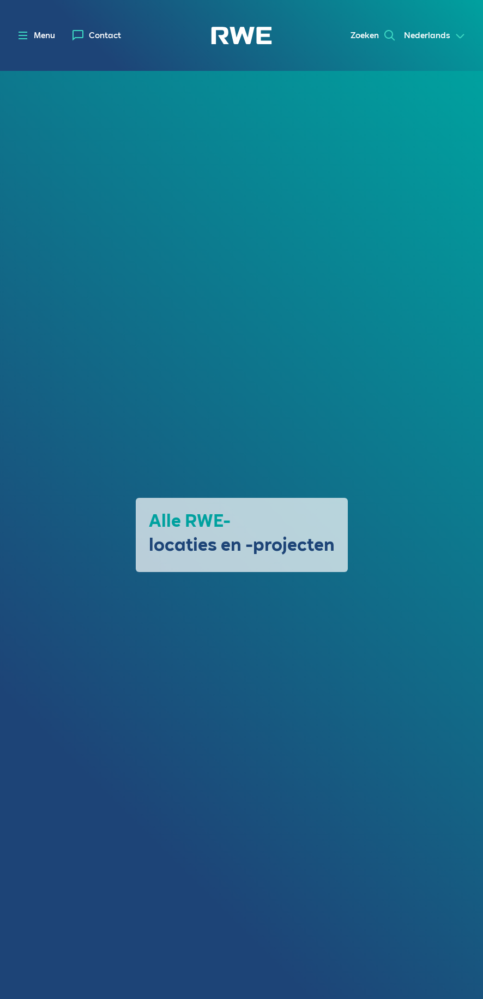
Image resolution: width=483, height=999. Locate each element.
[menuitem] (97, 35)
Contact (105, 35)
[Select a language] (435, 36)
